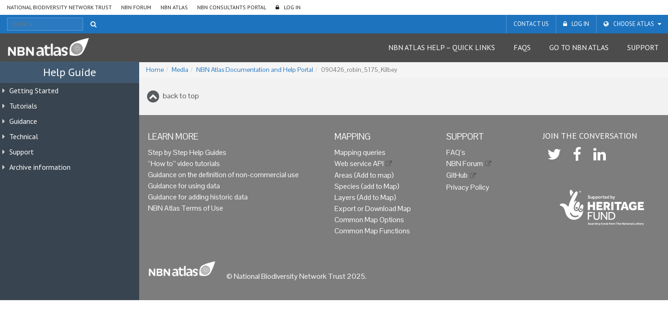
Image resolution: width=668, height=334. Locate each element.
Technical (23, 136)
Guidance (23, 121)
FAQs (522, 47)
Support (643, 47)
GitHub (457, 175)
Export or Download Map (372, 208)
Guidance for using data (184, 186)
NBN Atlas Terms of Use (185, 208)
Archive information (40, 167)
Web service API (359, 163)
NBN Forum (136, 7)
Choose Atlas (633, 24)
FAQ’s (455, 152)
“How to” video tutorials (184, 163)
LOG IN (292, 7)
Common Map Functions (372, 231)
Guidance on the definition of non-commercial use (223, 175)
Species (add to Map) (366, 186)
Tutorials (23, 105)
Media (180, 70)
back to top (181, 96)
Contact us (531, 24)
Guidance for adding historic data (198, 197)
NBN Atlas (174, 7)
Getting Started (33, 90)
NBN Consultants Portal (231, 7)
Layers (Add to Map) (365, 197)
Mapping (352, 136)
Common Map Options (369, 220)
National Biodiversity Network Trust (59, 7)
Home (155, 70)
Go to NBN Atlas (579, 47)
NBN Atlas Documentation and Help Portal (254, 70)
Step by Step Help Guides (187, 152)
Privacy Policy (467, 187)
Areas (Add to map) (364, 175)
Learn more (173, 136)
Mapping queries (359, 152)
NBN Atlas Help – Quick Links (441, 47)
